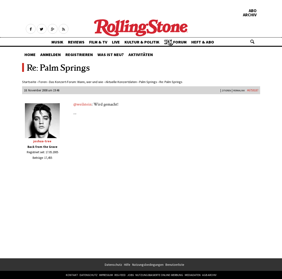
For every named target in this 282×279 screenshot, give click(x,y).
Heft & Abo (202, 42)
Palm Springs (148, 82)
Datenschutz (113, 264)
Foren (43, 82)
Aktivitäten (140, 54)
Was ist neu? (110, 54)
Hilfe (127, 264)
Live (116, 42)
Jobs (130, 275)
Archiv (250, 15)
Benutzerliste (174, 264)
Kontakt (72, 275)
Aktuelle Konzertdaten (121, 82)
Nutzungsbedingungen (148, 264)
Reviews (76, 42)
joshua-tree (42, 141)
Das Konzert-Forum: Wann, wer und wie (76, 82)
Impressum (106, 275)
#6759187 (252, 90)
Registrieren (79, 54)
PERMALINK (239, 90)
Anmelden (50, 54)
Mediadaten (193, 275)
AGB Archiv (209, 275)
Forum (180, 42)
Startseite (29, 82)
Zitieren (226, 90)
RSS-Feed (120, 275)
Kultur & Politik (141, 42)
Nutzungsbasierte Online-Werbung (159, 275)
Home (30, 54)
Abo (253, 11)
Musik (57, 42)
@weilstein (82, 104)
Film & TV (98, 42)
